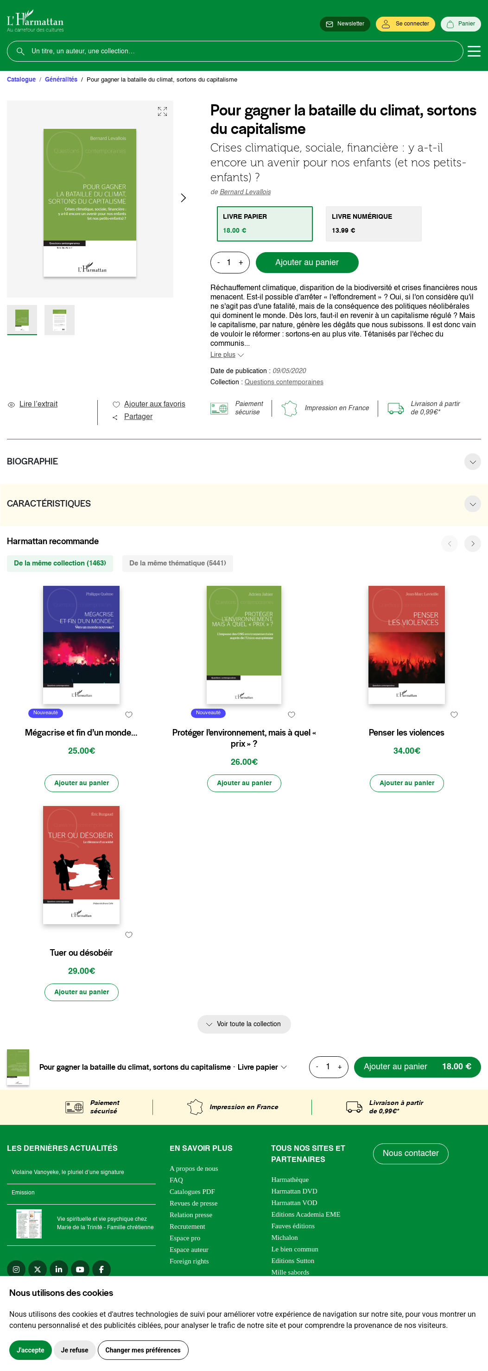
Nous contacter (411, 1153)
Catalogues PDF (192, 1191)
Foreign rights (189, 1261)
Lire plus (222, 355)
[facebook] (101, 1269)
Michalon (284, 1237)
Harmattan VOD (294, 1202)
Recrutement (187, 1226)
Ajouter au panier (307, 263)
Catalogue (21, 80)
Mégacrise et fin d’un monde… (81, 732)
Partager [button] (132, 417)
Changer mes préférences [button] (143, 1350)
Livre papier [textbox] (258, 1067)
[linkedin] (59, 1269)
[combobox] (265, 1067)
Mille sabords (290, 1272)
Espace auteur (189, 1249)
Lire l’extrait (32, 404)
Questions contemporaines (284, 382)
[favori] (129, 714)
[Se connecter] (405, 24)
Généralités (61, 80)
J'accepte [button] (30, 1350)
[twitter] (37, 1269)
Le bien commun (294, 1249)
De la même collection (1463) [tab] (60, 563)
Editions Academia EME (305, 1214)
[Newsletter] (345, 24)
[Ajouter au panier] (81, 783)
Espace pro (185, 1238)
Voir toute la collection (249, 1024)
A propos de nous (194, 1168)
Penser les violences (406, 732)
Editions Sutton (292, 1260)
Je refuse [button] (75, 1350)
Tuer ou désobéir (81, 952)
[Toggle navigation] (474, 51)
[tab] (265, 223)
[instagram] (16, 1269)
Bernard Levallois (245, 192)
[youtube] (80, 1269)
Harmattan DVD (294, 1191)
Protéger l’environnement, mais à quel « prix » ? (244, 738)
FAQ (176, 1180)
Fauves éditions (293, 1226)
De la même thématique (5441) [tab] (177, 563)
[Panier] (461, 24)
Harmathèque (290, 1179)
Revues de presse (193, 1203)
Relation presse (191, 1215)
